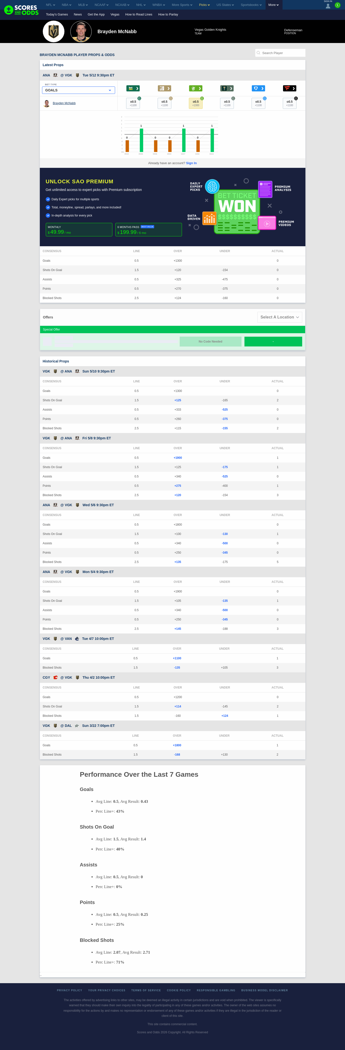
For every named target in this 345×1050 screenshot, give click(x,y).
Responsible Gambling (216, 990)
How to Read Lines (138, 14)
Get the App (96, 14)
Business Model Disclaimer (264, 990)
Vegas (114, 14)
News (78, 14)
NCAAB (122, 5)
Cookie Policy (179, 990)
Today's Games (57, 14)
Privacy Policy (69, 990)
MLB (83, 5)
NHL (141, 5)
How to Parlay (168, 14)
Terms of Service (146, 990)
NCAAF (101, 5)
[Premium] (337, 7)
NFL (50, 5)
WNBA (158, 5)
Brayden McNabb (64, 103)
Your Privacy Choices (107, 990)
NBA (67, 5)
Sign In (191, 163)
